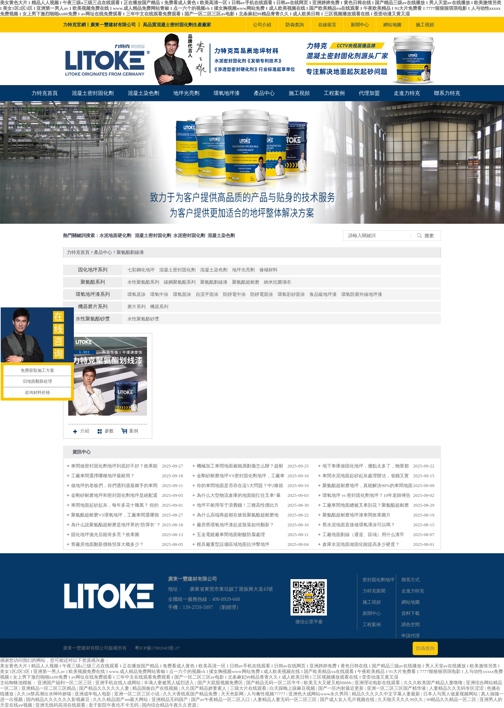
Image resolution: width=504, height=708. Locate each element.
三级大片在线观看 (248, 688)
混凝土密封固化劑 (93, 93)
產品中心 (264, 93)
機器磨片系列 (92, 306)
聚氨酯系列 (92, 282)
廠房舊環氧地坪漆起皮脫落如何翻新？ (235, 524)
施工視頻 (425, 24)
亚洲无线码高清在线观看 (60, 705)
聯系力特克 (447, 93)
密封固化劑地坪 (378, 579)
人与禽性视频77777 (267, 693)
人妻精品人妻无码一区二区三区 (285, 699)
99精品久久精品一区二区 (451, 699)
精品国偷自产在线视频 (155, 688)
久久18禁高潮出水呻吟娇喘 (44, 693)
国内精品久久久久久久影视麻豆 (58, 699)
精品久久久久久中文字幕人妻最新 (386, 693)
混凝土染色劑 (143, 93)
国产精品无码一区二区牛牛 (274, 682)
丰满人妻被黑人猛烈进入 (169, 682)
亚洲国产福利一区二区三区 (65, 682)
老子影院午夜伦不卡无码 (114, 705)
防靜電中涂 (234, 294)
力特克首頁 (44, 93)
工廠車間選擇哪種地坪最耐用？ (103, 475)
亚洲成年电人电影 (93, 693)
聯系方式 (410, 579)
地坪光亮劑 (186, 93)
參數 (105, 431)
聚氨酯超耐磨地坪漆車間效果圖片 (356, 515)
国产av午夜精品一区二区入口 (221, 699)
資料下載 (410, 613)
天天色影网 (233, 693)
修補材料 (268, 269)
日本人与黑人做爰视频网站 (451, 693)
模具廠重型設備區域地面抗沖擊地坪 (233, 544)
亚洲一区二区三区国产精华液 (397, 688)
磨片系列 (136, 306)
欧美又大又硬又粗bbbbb (328, 682)
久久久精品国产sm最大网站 (121, 699)
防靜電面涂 (261, 294)
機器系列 (159, 306)
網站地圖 (392, 24)
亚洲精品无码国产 (170, 699)
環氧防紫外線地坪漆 (361, 294)
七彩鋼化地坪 (141, 269)
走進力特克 (407, 93)
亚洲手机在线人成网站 (118, 682)
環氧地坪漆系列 (93, 294)
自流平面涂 (207, 294)
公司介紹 (262, 24)
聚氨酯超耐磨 (245, 282)
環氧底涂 (136, 294)
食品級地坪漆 (323, 294)
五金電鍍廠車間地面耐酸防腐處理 (231, 534)
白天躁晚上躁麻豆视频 (293, 688)
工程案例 (334, 93)
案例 (129, 431)
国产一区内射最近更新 (341, 688)
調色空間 (410, 624)
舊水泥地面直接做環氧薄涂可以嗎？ (358, 524)
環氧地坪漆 (227, 93)
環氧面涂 (182, 294)
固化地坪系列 (92, 269)
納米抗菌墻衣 (277, 282)
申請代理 (410, 635)
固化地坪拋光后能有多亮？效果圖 (105, 534)
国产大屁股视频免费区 (220, 682)
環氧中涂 (159, 294)
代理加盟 (369, 93)
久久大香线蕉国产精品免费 (190, 693)
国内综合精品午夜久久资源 (169, 705)
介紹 (80, 431)
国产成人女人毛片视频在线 (348, 699)
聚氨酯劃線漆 (130, 252)
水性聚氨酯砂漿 (93, 318)
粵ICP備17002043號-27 (157, 648)
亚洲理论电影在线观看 (378, 682)
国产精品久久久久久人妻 (104, 688)
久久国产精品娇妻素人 (204, 688)
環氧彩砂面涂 (291, 294)
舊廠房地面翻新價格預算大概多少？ (107, 544)
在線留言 (327, 24)
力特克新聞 (374, 591)
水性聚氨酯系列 (143, 282)
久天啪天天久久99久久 (401, 699)
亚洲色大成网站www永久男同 (318, 693)
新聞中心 (360, 24)
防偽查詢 (295, 24)
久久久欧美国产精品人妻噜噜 (434, 682)
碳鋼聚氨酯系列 (180, 282)
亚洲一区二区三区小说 (137, 693)
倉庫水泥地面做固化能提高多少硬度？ (361, 544)
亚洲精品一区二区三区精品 (49, 688)
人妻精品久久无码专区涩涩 (457, 688)
